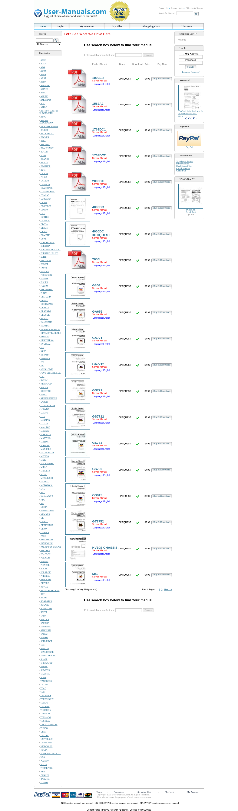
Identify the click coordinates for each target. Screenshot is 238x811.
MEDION (44, 456)
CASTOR (44, 181)
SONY (42, 677)
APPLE (43, 107)
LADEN (43, 402)
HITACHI (44, 336)
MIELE (43, 467)
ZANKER (44, 775)
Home (43, 26)
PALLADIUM (46, 539)
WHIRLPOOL (46, 768)
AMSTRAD (45, 100)
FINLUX (43, 278)
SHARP (43, 659)
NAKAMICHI (46, 496)
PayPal (189, 146)
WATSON (44, 761)
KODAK (43, 387)
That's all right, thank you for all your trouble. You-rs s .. (190, 113)
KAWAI (43, 380)
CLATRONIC (46, 188)
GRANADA (45, 311)
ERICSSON (45, 260)
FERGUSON (45, 275)
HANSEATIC (45, 322)
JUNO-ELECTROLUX (50, 373)
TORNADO (45, 717)
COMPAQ (44, 195)
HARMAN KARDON (49, 329)
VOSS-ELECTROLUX (50, 753)
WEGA (43, 764)
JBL (41, 365)
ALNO (42, 92)
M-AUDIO (44, 427)
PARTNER (44, 550)
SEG (41, 645)
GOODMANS (46, 304)
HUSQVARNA (46, 340)
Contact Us (163, 8)
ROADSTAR (45, 601)
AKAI (42, 78)
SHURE (43, 666)
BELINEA (44, 144)
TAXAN (43, 684)
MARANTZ (45, 434)
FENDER (44, 271)
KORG (43, 394)
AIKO (42, 71)
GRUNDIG (44, 315)
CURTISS (44, 217)
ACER (42, 63)
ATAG (42, 117)
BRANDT (44, 159)
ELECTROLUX (46, 242)
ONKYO (43, 521)
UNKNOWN (45, 742)
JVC (41, 376)
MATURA (44, 445)
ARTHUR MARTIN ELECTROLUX (48, 112)
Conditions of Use (184, 166)
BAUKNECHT (46, 133)
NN (41, 503)
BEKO (42, 141)
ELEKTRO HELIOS (48, 253)
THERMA (44, 706)
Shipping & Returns (194, 8)
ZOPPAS (43, 782)
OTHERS (44, 532)
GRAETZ (44, 307)
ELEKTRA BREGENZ (49, 249)
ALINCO (44, 89)
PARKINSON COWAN (50, 547)
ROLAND (44, 605)
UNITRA (44, 735)
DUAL (42, 239)
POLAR (43, 568)
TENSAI (43, 703)
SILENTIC (44, 674)
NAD (42, 492)
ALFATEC (44, 85)
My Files (117, 26)
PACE (42, 536)
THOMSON (45, 710)
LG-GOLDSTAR (47, 405)
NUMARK (44, 514)
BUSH (42, 170)
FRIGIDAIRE (46, 289)
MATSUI (44, 442)
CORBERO (45, 199)
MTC (42, 489)
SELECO (44, 648)
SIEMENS (44, 670)
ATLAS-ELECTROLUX (46, 121)
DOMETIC (44, 235)
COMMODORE (47, 191)
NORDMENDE (46, 510)
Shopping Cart (151, 26)
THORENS (44, 713)
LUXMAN (44, 420)
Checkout (186, 26)
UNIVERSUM (46, 739)
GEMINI (43, 300)
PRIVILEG (44, 576)
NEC (42, 500)
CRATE (43, 202)
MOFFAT (44, 481)
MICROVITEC (46, 463)
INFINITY (44, 355)
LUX (42, 416)
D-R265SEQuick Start (191, 211)
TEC (41, 692)
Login (60, 26)
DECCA (43, 224)
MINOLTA (44, 471)
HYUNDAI (44, 344)
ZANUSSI (44, 779)
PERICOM (44, 558)
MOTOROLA (46, 485)
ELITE (42, 257)
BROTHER (44, 166)
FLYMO (43, 286)
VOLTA (43, 750)
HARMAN (44, 326)
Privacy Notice (177, 8)
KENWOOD (45, 384)
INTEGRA (44, 358)
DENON (43, 228)
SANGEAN (45, 630)
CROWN (44, 210)
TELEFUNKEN (46, 699)
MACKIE (44, 431)
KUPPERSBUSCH (48, 398)
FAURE (43, 268)
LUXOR (43, 423)
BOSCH (43, 152)
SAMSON (44, 623)
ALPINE (43, 96)
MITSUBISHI (46, 478)
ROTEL (43, 612)
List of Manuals (183, 168)
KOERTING (45, 391)
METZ (42, 460)
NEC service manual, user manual (77, 803)
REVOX (43, 587)
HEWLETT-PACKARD (50, 333)
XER (42, 771)
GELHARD (45, 297)
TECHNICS (45, 695)
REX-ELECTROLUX (49, 590)
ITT (41, 362)
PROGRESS (45, 579)
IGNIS (42, 351)
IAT (41, 347)
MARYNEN (45, 438)
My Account (86, 26)
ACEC (42, 60)
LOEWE (43, 413)
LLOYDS (44, 409)
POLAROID (45, 572)
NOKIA (43, 507)
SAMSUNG (45, 626)
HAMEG (43, 318)
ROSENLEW (45, 608)
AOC (42, 103)
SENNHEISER (46, 652)
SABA (42, 616)
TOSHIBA (44, 721)
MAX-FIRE (45, 449)
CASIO (43, 177)
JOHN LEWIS (46, 369)
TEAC (42, 688)
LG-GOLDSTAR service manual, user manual (117, 803)
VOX (42, 757)
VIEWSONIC (45, 746)
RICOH (43, 597)
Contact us (119, 792)
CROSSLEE (45, 206)
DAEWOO (44, 220)
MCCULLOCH (46, 452)
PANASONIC (46, 543)
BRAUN (43, 162)
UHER (42, 732)
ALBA (42, 82)
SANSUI (43, 634)
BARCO (43, 130)
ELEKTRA (44, 246)
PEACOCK (44, 554)
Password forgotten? (191, 72)
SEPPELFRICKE (47, 655)
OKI (41, 518)
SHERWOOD (46, 663)
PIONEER (44, 565)
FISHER (43, 282)
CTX (42, 213)
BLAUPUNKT (46, 148)
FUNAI (43, 293)
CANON (43, 173)
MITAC (43, 474)
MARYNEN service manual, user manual (159, 803)
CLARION (44, 184)
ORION (43, 529)
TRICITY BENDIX (48, 724)
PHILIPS (43, 561)
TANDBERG (45, 681)
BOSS (42, 155)
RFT (41, 594)
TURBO (43, 728)
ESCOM (43, 264)
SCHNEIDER (46, 641)
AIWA (42, 74)
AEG (42, 67)
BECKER (44, 137)
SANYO (43, 637)
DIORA (43, 231)
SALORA (44, 619)
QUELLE (44, 583)
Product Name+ (99, 64)
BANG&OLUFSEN (48, 126)
